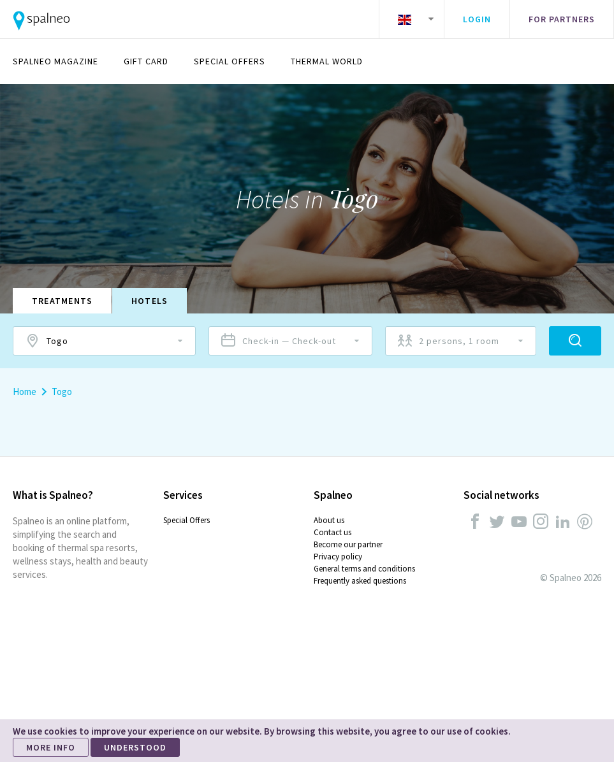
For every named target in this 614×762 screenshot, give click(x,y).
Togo (62, 391)
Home (24, 391)
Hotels (150, 300)
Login (477, 19)
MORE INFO (50, 747)
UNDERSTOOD (135, 747)
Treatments (62, 300)
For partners (562, 19)
